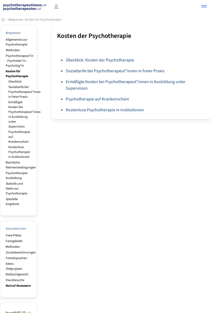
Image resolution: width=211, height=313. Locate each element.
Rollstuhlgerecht (17, 274)
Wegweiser (15, 19)
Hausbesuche (15, 280)
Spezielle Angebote (12, 201)
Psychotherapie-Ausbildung (17, 175)
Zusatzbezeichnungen (21, 252)
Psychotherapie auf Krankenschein (97, 99)
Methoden (13, 50)
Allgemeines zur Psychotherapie (16, 42)
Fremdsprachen (16, 258)
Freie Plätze (13, 235)
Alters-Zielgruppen (14, 266)
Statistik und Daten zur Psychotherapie (16, 188)
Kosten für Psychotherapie (43, 19)
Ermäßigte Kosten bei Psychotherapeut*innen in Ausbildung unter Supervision (25, 114)
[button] (204, 7)
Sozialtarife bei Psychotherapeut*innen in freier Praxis (25, 92)
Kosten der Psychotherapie (94, 36)
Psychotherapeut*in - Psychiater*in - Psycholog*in (20, 61)
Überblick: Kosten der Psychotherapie (100, 60)
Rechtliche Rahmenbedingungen (21, 165)
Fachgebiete (14, 241)
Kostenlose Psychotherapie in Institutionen (19, 152)
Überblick (15, 81)
